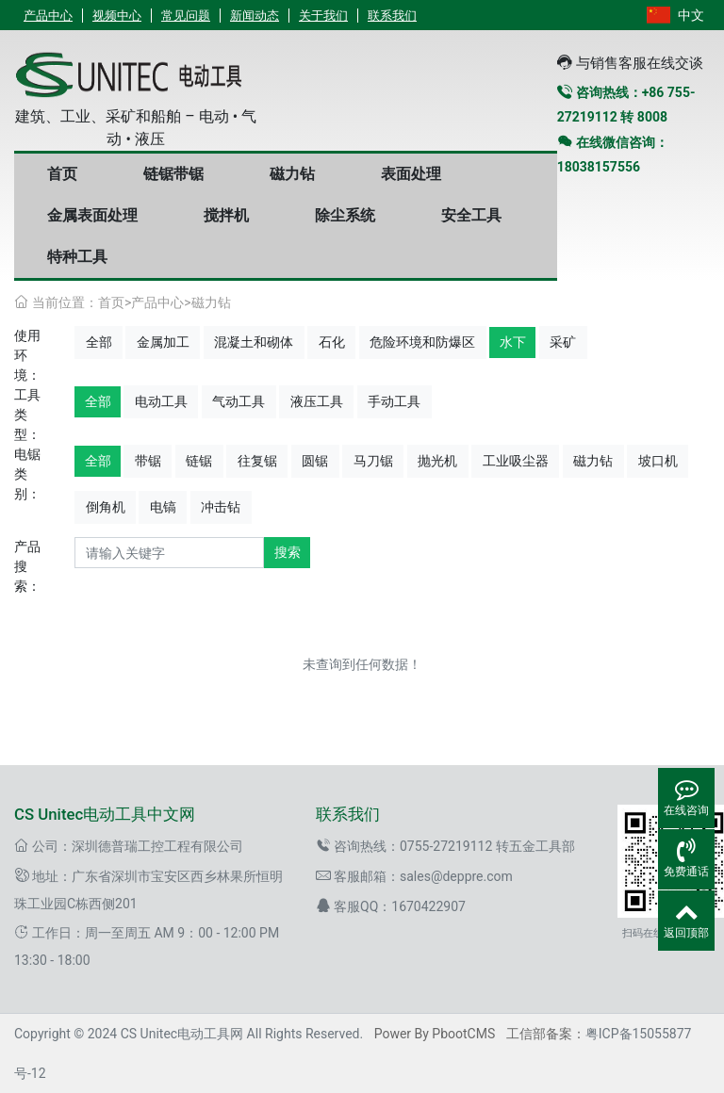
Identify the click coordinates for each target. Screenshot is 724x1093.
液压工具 (316, 401)
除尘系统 (345, 215)
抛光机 (437, 460)
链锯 (199, 460)
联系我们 (392, 15)
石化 (332, 342)
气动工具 (238, 401)
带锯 (148, 460)
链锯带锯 (173, 174)
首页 (62, 174)
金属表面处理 (92, 215)
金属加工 (163, 342)
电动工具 (161, 401)
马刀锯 (373, 460)
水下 (513, 342)
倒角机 (105, 506)
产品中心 (48, 15)
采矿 (563, 342)
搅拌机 (226, 215)
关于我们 (323, 15)
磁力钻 (292, 174)
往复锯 (257, 460)
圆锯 (315, 460)
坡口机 (658, 460)
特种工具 (77, 257)
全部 (99, 342)
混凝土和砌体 (253, 342)
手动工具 (394, 401)
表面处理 (411, 174)
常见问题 (185, 15)
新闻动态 (254, 15)
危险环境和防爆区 (422, 342)
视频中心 (116, 15)
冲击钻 (220, 506)
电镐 (163, 506)
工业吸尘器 (516, 460)
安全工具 (471, 215)
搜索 (287, 552)
